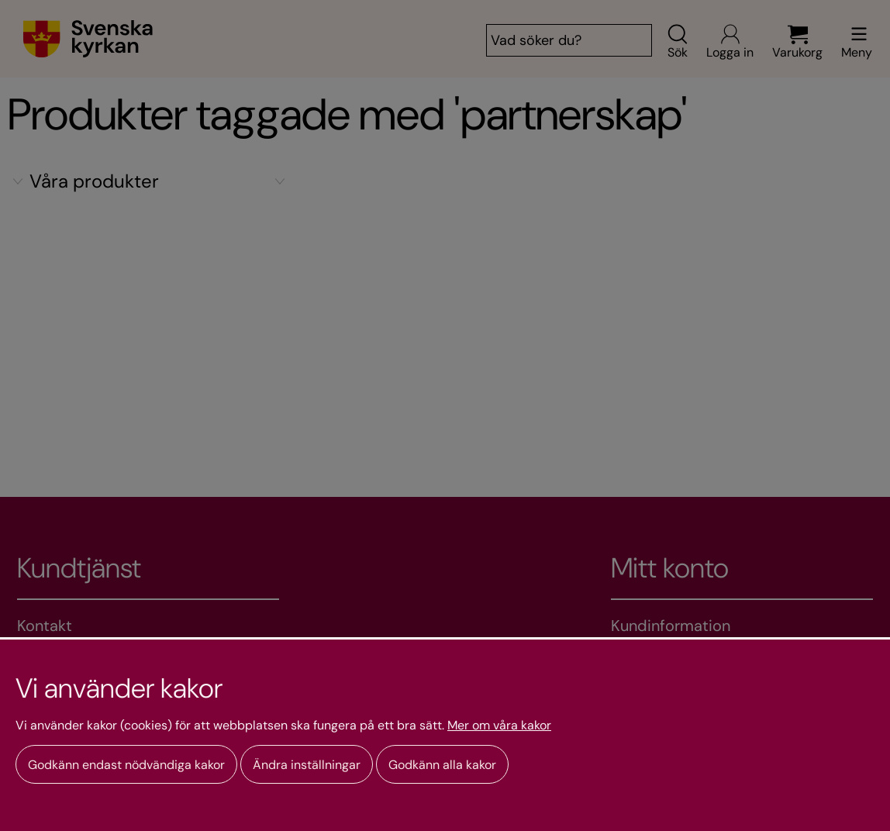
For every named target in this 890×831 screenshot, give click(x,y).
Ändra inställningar (306, 765)
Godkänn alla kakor (442, 765)
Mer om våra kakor (499, 725)
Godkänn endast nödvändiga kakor (126, 765)
